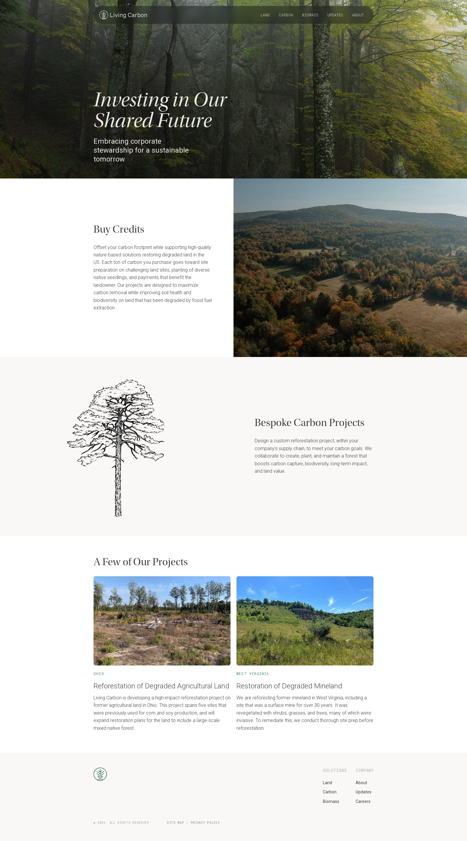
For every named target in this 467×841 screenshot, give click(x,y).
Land (265, 14)
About (358, 14)
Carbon (286, 14)
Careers (363, 801)
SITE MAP (175, 823)
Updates (335, 14)
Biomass (310, 14)
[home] (123, 15)
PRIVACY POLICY (205, 823)
